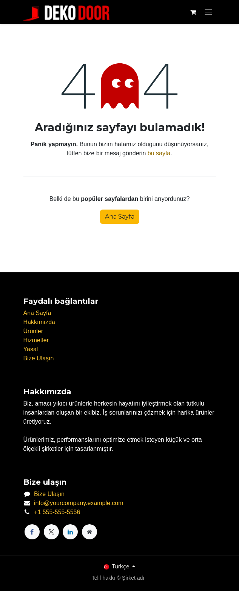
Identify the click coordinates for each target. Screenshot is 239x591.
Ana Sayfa (119, 216)
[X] (51, 531)
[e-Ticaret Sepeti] (193, 12)
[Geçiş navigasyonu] (208, 12)
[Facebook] (32, 531)
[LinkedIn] (70, 531)
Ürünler (33, 331)
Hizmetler (36, 340)
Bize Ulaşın (38, 358)
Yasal (30, 349)
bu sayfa (159, 153)
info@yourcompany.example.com (78, 503)
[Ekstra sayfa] (89, 531)
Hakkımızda (39, 322)
